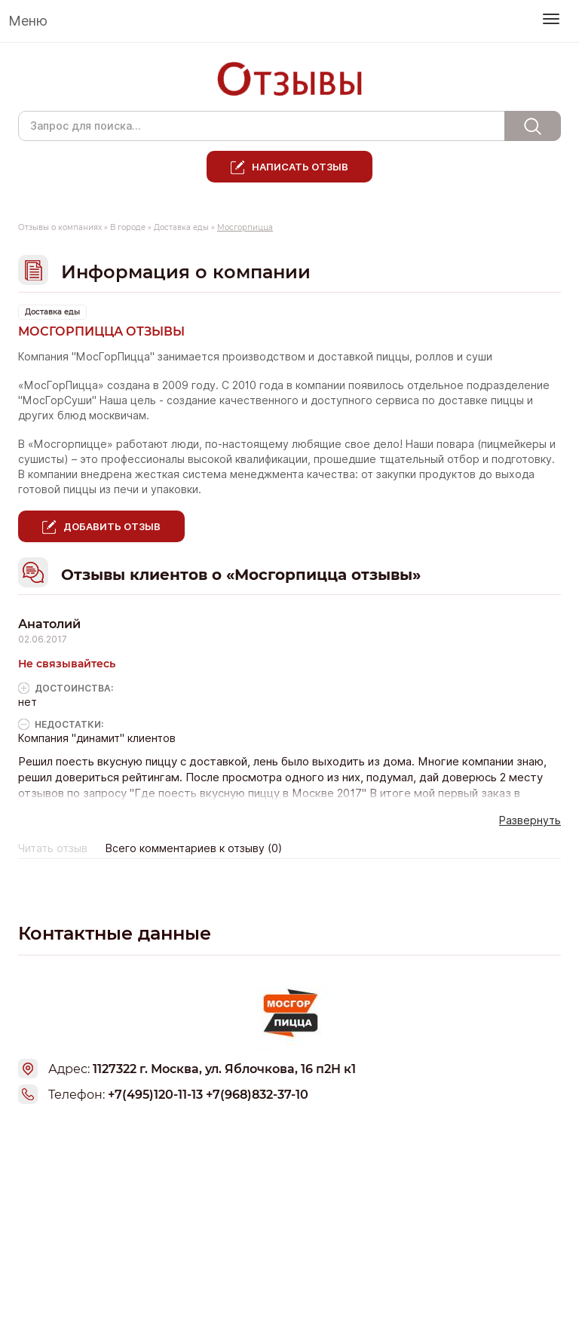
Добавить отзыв (112, 526)
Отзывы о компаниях (60, 227)
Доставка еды (181, 227)
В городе (128, 227)
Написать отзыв (300, 167)
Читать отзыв (52, 848)
